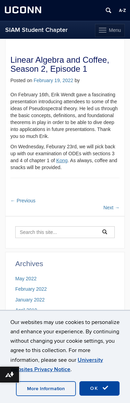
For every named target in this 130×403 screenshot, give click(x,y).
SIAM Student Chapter (36, 30)
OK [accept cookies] (99, 388)
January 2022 (30, 300)
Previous (22, 200)
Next (111, 207)
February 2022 (31, 289)
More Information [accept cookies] (46, 389)
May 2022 (25, 278)
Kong (62, 160)
